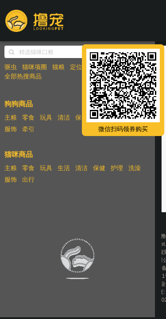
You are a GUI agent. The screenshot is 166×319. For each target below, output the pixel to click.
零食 (28, 117)
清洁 (64, 117)
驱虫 (10, 66)
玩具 (46, 117)
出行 (28, 179)
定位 (76, 66)
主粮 (10, 117)
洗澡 (134, 167)
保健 (81, 117)
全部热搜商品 (23, 76)
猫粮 (58, 66)
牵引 (28, 128)
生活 (64, 167)
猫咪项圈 (34, 66)
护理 (117, 167)
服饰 (10, 128)
